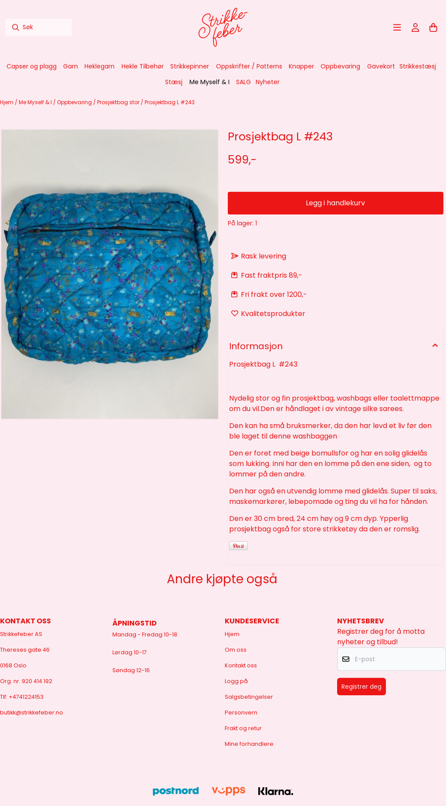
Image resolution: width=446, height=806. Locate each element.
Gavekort (381, 66)
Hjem (7, 102)
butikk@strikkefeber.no (31, 712)
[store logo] (223, 27)
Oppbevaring (75, 102)
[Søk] (38, 27)
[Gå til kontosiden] (415, 27)
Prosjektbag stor (119, 102)
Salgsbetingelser (249, 697)
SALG (243, 82)
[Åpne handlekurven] (433, 27)
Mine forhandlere (249, 744)
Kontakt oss (241, 665)
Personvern (241, 712)
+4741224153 (26, 697)
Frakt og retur (243, 728)
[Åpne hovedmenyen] (397, 27)
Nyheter (268, 82)
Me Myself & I (36, 102)
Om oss (236, 649)
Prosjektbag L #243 (170, 102)
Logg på (236, 681)
